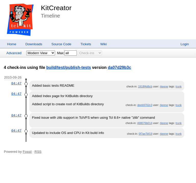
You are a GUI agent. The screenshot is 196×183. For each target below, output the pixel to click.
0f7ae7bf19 (145, 133)
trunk (179, 86)
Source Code (61, 44)
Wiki (103, 44)
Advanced (13, 53)
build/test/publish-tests (68, 67)
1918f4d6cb (145, 86)
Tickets (85, 44)
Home (11, 44)
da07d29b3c (119, 67)
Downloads (34, 44)
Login (184, 44)
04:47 (16, 83)
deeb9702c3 (144, 104)
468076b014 (144, 123)
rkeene (164, 86)
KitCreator (56, 8)
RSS (37, 152)
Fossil (27, 152)
